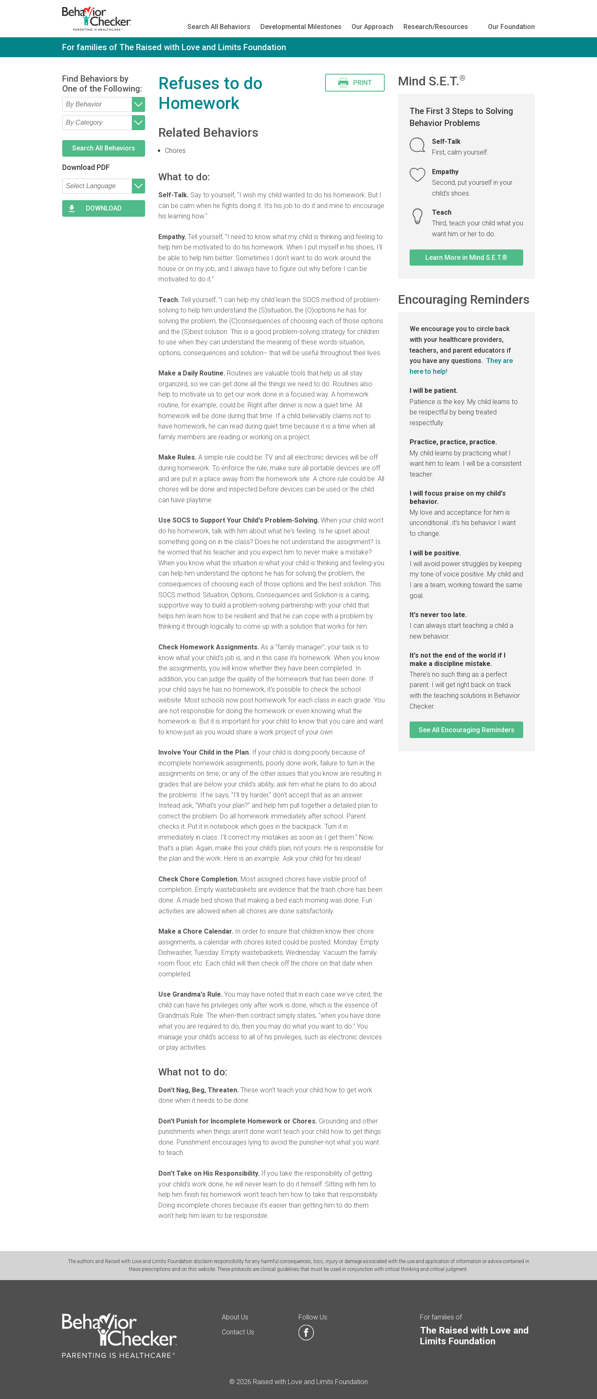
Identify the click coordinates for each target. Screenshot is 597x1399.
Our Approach (372, 27)
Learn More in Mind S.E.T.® (466, 257)
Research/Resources (435, 27)
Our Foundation (511, 27)
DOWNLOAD (104, 208)
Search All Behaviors (218, 27)
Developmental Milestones (301, 27)
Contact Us (238, 1332)
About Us (235, 1317)
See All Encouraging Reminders (466, 730)
